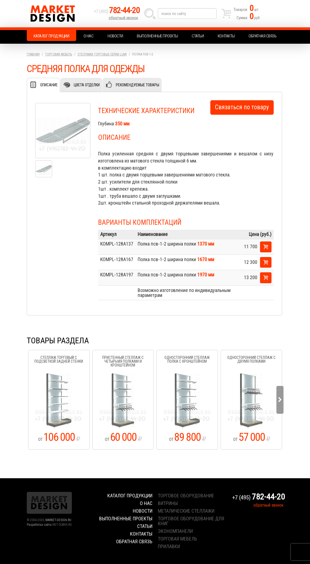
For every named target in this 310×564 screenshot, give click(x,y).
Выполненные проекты (157, 36)
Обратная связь (262, 36)
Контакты (226, 36)
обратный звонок (123, 17)
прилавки (169, 546)
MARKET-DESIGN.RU (58, 520)
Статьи (198, 36)
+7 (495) (117, 11)
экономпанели (175, 531)
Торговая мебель (58, 54)
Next (280, 400)
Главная (33, 54)
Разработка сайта (39, 525)
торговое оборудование (186, 495)
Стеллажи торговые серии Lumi (102, 54)
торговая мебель (177, 539)
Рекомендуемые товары (137, 85)
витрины (168, 503)
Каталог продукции (51, 36)
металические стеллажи (186, 511)
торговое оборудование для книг (191, 521)
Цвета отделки (87, 85)
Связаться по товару (242, 107)
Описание (49, 85)
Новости (115, 36)
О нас (89, 36)
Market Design (59, 13)
